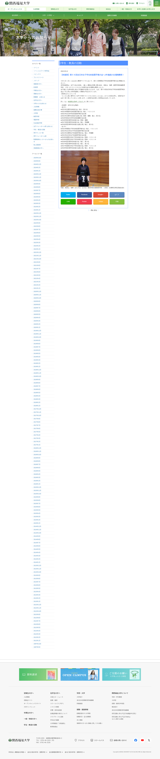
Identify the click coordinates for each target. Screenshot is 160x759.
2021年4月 (37, 278)
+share (101, 201)
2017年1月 (37, 445)
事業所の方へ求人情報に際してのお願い (89, 723)
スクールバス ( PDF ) (57, 703)
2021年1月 (37, 288)
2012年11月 (37, 608)
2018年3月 (37, 399)
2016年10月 (37, 454)
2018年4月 (37, 396)
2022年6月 (37, 233)
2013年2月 (37, 598)
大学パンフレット (29, 707)
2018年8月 (37, 383)
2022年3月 (37, 242)
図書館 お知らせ (39, 97)
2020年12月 (37, 291)
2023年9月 (37, 184)
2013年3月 (37, 595)
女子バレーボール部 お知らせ (43, 126)
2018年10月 (37, 376)
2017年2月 (37, 441)
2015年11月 (37, 490)
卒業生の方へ (38, 90)
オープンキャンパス (15, 9)
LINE (68, 201)
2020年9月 (37, 301)
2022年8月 (37, 226)
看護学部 (36, 120)
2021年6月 (37, 272)
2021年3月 (37, 281)
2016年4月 (37, 474)
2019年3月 (37, 360)
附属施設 (79, 703)
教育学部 (36, 116)
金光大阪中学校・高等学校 (36, 752)
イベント (36, 67)
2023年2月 (37, 206)
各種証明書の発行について (58, 713)
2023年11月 (37, 177)
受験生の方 (55, 9)
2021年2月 (37, 285)
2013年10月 (37, 572)
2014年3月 (37, 556)
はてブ (117, 194)
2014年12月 (37, 526)
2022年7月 (37, 229)
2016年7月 (37, 464)
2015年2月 (37, 520)
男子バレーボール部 (40, 136)
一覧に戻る (93, 210)
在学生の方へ (38, 100)
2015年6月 (37, 507)
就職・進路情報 (82, 709)
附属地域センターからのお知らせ (44, 140)
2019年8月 (37, 343)
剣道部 (36, 87)
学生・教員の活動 (39, 129)
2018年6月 (37, 389)
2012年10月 (37, 611)
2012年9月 (37, 614)
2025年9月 (37, 161)
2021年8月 (37, 265)
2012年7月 (37, 621)
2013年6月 (37, 585)
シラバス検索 (54, 707)
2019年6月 (37, 350)
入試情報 (36, 9)
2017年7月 (37, 425)
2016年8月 (37, 461)
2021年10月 (37, 259)
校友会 (108, 9)
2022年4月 (37, 239)
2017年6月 (37, 428)
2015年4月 (37, 513)
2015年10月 (37, 494)
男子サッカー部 (39, 133)
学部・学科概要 (117, 697)
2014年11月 (37, 529)
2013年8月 (37, 578)
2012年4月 (37, 631)
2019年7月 (37, 347)
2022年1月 (37, 249)
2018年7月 (37, 386)
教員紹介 (115, 707)
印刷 (117, 201)
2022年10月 (37, 220)
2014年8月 (37, 539)
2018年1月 (37, 405)
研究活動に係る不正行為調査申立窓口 (124, 713)
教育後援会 (90, 9)
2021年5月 (37, 275)
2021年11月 (37, 255)
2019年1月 (37, 366)
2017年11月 (37, 412)
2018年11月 (37, 373)
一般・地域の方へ (30, 719)
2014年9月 (37, 536)
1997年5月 (37, 647)
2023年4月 (37, 200)
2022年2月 (37, 246)
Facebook (84, 194)
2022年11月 (37, 216)
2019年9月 (37, 340)
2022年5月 (37, 236)
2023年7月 (37, 190)
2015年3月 (37, 516)
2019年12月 (37, 330)
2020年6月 (37, 311)
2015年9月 (37, 497)
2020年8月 (37, 304)
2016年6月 (37, 467)
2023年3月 (37, 203)
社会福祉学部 (38, 123)
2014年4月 (37, 552)
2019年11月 (37, 334)
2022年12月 (37, 213)
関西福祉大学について (120, 693)
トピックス (37, 74)
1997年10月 (37, 644)
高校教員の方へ (39, 148)
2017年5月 (37, 432)
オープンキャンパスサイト (32, 703)
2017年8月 (37, 422)
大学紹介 (79, 697)
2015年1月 (37, 523)
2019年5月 (37, 353)
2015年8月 (37, 500)
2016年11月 (37, 451)
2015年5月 (37, 510)
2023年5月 (37, 197)
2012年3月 (37, 634)
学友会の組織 (54, 720)
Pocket (84, 201)
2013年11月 (37, 569)
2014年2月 (37, 559)
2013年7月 (37, 582)
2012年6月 (37, 624)
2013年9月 (37, 575)
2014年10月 (37, 533)
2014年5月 (37, 549)
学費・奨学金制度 (56, 710)
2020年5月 (37, 314)
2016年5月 (37, 471)
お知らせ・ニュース (56, 697)
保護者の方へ (38, 84)
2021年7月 (37, 268)
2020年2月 (37, 324)
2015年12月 (37, 487)
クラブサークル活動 (56, 717)
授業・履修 (53, 700)
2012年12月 (37, 604)
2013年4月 (37, 591)
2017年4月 (37, 435)
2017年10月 (37, 415)
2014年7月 (37, 542)
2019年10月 (37, 337)
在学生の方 (73, 9)
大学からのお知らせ (40, 103)
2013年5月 (37, 588)
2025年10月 (37, 158)
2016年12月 (37, 448)
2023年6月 (37, 193)
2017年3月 (37, 438)
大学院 (36, 113)
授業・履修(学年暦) (118, 703)
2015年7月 (37, 503)
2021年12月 (37, 252)
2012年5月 (37, 627)
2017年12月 (37, 409)
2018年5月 (37, 392)
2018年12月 (37, 370)
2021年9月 (37, 262)
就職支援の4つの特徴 (83, 713)
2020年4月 (37, 317)
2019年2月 (37, 363)
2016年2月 (37, 480)
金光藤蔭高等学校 (55, 752)
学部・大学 (81, 693)
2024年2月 (37, 167)
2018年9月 (37, 379)
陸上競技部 (37, 145)
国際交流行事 (38, 110)
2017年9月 (37, 419)
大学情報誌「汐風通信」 (58, 723)
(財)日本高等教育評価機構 (85, 700)
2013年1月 (37, 601)
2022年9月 (37, 223)
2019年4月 (37, 357)
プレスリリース (39, 77)
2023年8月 (37, 187)
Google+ (101, 194)
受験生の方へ (38, 94)
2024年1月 (37, 171)
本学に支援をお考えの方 (146, 9)
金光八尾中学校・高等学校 (74, 752)
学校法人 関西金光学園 (16, 752)
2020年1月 (37, 327)
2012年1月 (37, 640)
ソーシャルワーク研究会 (41, 71)
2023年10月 (37, 180)
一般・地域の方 (126, 9)
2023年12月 (37, 174)
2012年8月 (37, 618)
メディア (36, 80)
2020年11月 (37, 295)
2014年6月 (37, 546)
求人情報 (79, 720)
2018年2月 (37, 402)
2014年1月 (37, 562)
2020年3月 (37, 321)
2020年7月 (37, 308)
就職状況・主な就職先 (84, 717)
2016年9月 (37, 458)
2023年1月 (37, 210)
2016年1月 (37, 484)
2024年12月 (37, 164)
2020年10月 (37, 298)
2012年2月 (37, 637)
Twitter (68, 194)
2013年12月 (37, 565)
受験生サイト (28, 700)
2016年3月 (37, 477)
